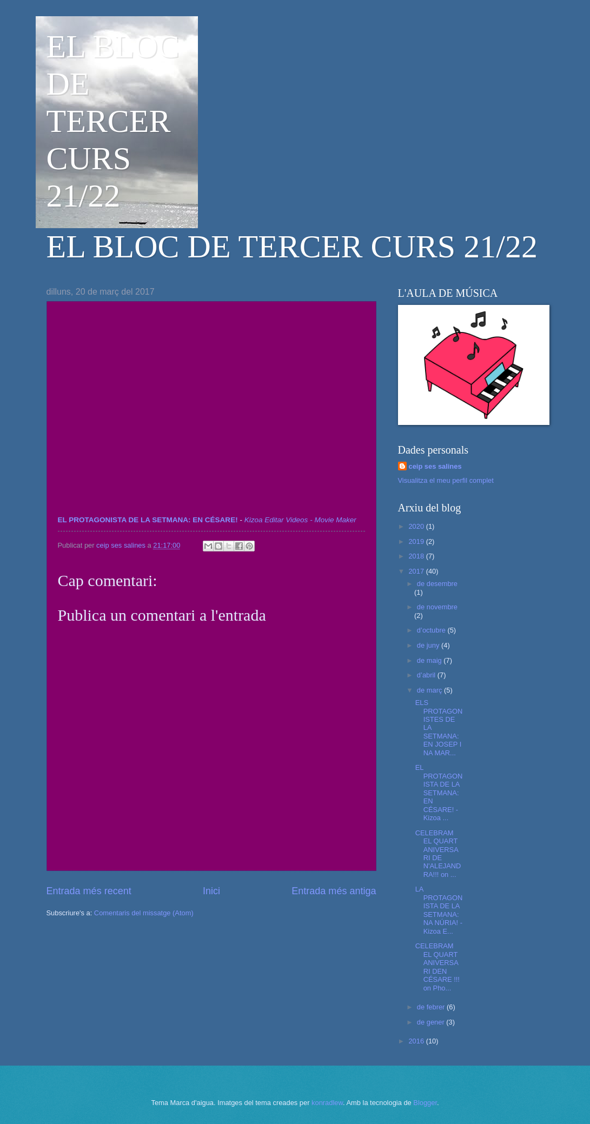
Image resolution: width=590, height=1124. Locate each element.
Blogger (425, 1103)
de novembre (437, 607)
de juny (429, 645)
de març (430, 690)
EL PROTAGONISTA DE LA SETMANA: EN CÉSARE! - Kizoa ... (439, 792)
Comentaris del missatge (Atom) (144, 913)
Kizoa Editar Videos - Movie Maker (300, 520)
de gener (431, 1022)
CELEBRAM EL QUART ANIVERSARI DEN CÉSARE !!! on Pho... (437, 967)
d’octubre (432, 630)
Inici (211, 891)
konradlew (327, 1103)
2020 (417, 526)
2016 (417, 1041)
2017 (417, 571)
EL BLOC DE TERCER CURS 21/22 (113, 121)
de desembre (437, 584)
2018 (417, 556)
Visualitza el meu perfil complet (446, 480)
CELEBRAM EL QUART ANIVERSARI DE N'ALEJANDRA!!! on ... (438, 854)
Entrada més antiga (333, 891)
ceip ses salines (435, 466)
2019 (417, 541)
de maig (430, 660)
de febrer (432, 1007)
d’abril (427, 675)
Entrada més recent (89, 891)
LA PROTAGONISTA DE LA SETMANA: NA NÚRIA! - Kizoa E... (439, 910)
